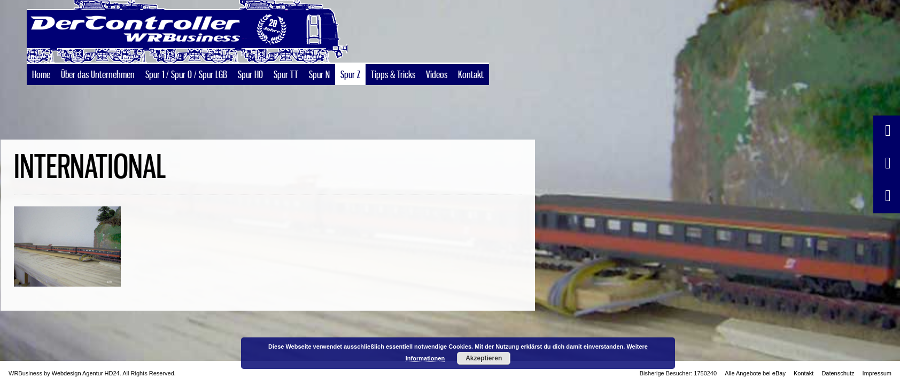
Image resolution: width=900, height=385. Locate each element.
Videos (436, 89)
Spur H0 (250, 89)
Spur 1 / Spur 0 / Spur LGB (186, 89)
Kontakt (471, 89)
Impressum (877, 373)
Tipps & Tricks (393, 89)
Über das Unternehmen (98, 89)
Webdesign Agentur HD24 (86, 373)
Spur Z (350, 89)
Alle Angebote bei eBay (755, 373)
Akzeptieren (483, 358)
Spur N (319, 89)
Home (41, 89)
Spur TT (286, 89)
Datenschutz (837, 373)
